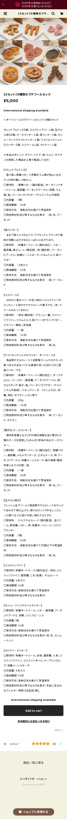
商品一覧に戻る (33, 762)
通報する (59, 730)
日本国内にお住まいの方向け (34, 721)
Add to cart (33, 710)
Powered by (33, 784)
